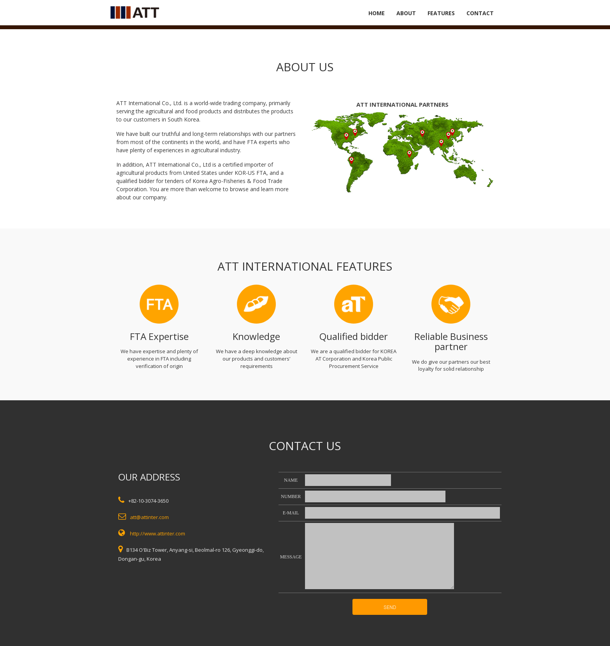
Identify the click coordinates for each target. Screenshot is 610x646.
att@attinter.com (149, 517)
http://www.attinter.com (157, 533)
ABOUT (406, 13)
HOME (376, 13)
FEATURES (441, 13)
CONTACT (480, 13)
